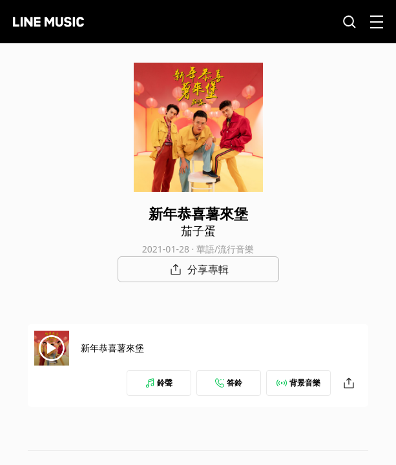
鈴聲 (158, 382)
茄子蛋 (198, 230)
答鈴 (228, 382)
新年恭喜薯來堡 (112, 348)
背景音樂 (298, 382)
